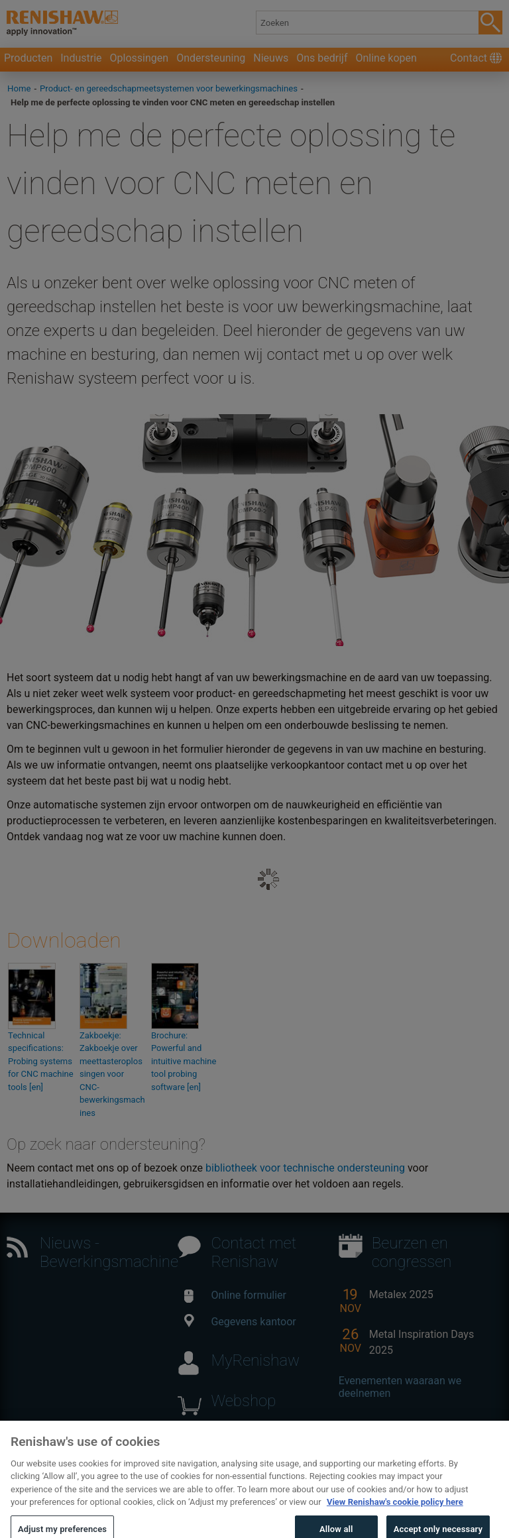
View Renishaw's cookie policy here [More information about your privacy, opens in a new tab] (395, 1512)
